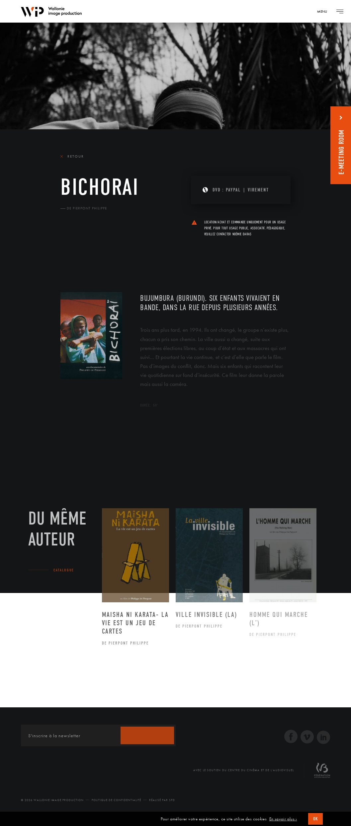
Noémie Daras (242, 234)
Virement (258, 190)
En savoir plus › (283, 819)
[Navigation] (324, 11)
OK (315, 819)
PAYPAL (233, 190)
